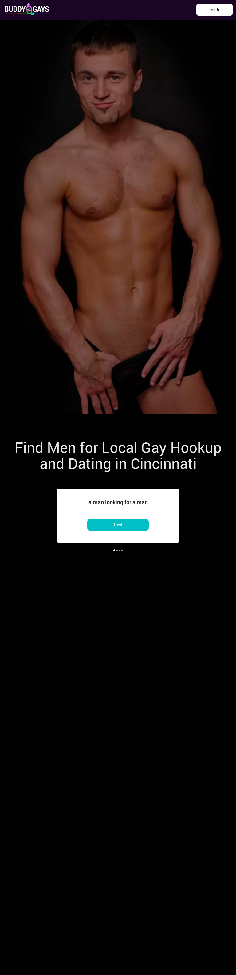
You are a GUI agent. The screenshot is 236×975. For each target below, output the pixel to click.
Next (118, 525)
